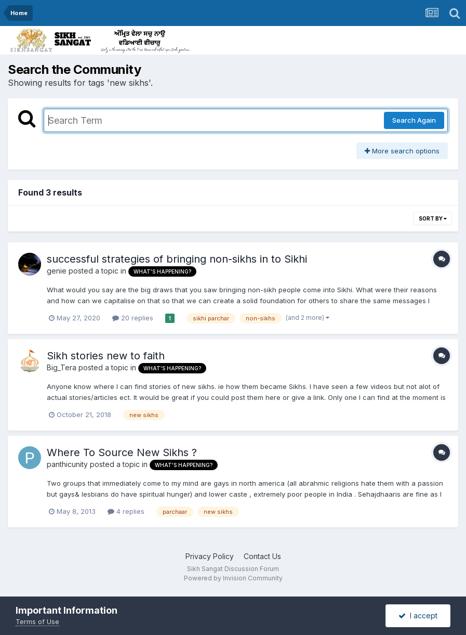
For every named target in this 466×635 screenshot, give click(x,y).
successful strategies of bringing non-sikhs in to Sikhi (177, 259)
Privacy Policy (209, 556)
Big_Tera (61, 367)
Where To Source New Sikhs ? (122, 452)
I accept (417, 615)
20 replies (132, 318)
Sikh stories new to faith (106, 355)
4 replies (126, 511)
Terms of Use (37, 621)
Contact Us (262, 556)
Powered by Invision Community (233, 578)
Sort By (433, 218)
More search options (402, 151)
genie (56, 270)
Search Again (414, 120)
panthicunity (67, 464)
